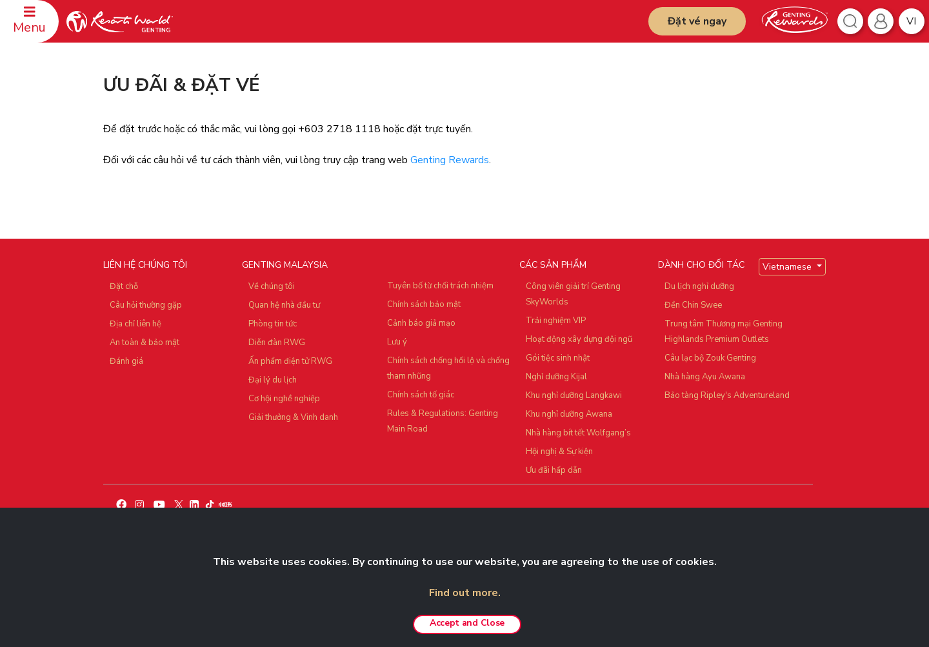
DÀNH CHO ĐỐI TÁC (701, 265)
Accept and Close (467, 623)
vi (911, 21)
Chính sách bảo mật (424, 304)
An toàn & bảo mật (144, 342)
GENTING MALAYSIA (285, 265)
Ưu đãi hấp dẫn (554, 470)
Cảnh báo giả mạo (421, 323)
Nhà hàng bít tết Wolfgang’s (578, 433)
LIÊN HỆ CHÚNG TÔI (145, 265)
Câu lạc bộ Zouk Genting (710, 358)
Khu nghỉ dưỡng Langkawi (574, 395)
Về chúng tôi (271, 286)
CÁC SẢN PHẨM (552, 265)
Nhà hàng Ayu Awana (704, 377)
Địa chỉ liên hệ (135, 324)
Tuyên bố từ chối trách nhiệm (440, 286)
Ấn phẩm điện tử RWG (290, 361)
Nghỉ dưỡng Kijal (556, 377)
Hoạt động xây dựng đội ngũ (579, 339)
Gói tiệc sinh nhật (558, 358)
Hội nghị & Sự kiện (559, 451)
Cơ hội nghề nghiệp (284, 398)
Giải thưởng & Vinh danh (293, 417)
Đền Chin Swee (693, 305)
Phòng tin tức (272, 324)
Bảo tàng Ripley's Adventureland (727, 395)
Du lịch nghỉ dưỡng (699, 286)
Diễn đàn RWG (276, 342)
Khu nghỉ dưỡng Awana (569, 414)
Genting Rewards (449, 160)
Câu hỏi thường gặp (146, 305)
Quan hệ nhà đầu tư (284, 305)
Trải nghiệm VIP (556, 320)
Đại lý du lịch (272, 380)
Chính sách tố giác (420, 395)
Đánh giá (126, 361)
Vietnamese (788, 267)
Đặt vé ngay (697, 21)
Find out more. (465, 593)
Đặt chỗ (124, 286)
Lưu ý (397, 342)
